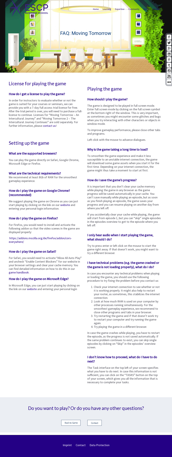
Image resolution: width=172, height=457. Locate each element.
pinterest (169, 59)
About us (157, 9)
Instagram (169, 70)
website (65, 205)
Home (96, 9)
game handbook (19, 272)
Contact (81, 445)
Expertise (119, 9)
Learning (107, 9)
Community (133, 9)
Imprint (67, 445)
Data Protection (99, 445)
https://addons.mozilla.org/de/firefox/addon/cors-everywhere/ (40, 240)
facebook (169, 37)
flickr (169, 81)
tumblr (169, 65)
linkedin (169, 53)
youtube (169, 76)
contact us (49, 126)
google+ (169, 48)
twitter (169, 42)
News (146, 9)
